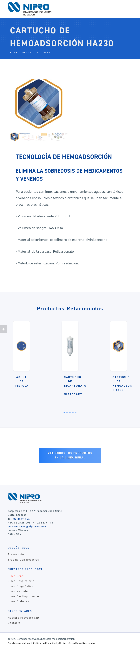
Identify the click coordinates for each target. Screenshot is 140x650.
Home (14, 52)
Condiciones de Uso (19, 643)
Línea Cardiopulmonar (24, 596)
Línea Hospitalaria (21, 581)
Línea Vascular (18, 591)
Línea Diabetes (18, 601)
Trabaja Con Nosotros (23, 559)
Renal (48, 52)
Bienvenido (16, 554)
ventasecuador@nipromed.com (27, 526)
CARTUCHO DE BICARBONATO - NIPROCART (75, 385)
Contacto (14, 623)
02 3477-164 (21, 519)
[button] (64, 412)
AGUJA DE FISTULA (22, 381)
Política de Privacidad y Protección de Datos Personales (64, 643)
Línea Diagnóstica (21, 586)
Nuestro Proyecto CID (23, 618)
